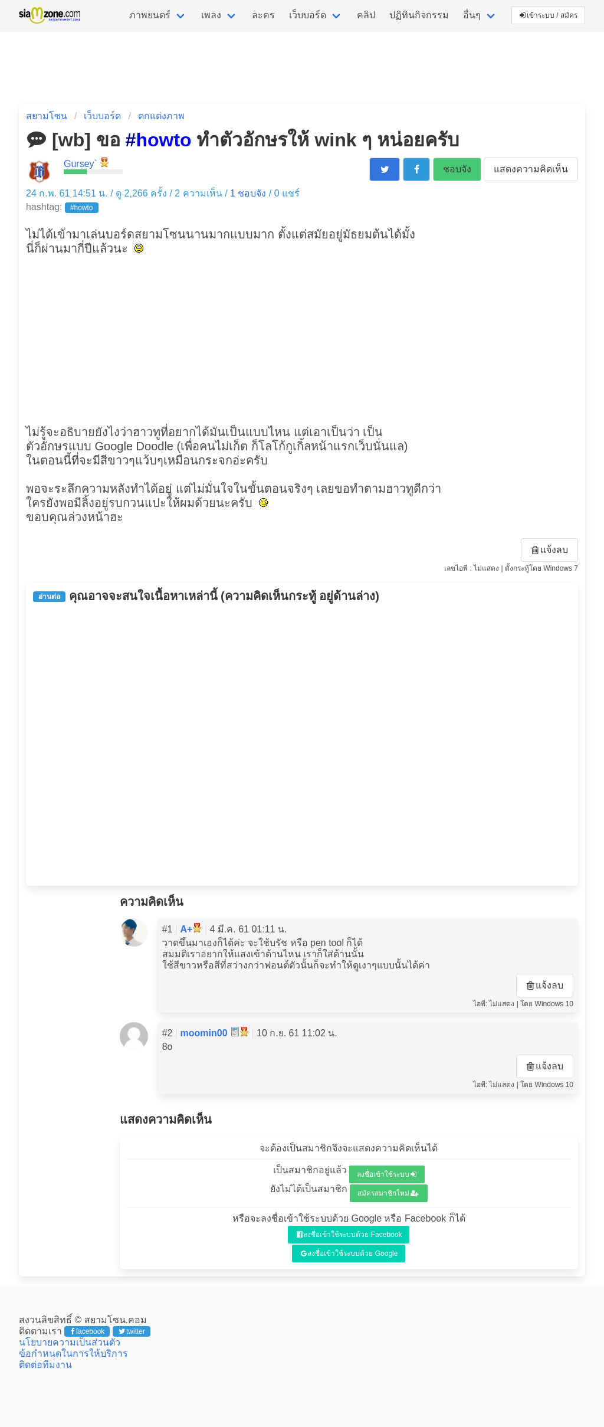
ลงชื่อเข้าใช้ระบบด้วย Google (349, 1253)
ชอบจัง (457, 169)
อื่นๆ (472, 15)
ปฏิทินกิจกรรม (419, 15)
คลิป (366, 15)
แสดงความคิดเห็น (531, 169)
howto (163, 139)
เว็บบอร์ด (307, 15)
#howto (81, 208)
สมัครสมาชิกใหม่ (388, 1193)
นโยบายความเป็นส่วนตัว (69, 1342)
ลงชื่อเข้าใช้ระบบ (386, 1174)
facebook (87, 1331)
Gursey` (80, 164)
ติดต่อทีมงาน (45, 1365)
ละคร (263, 15)
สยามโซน (46, 116)
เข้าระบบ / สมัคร (548, 15)
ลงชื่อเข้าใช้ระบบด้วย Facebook (349, 1234)
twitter (132, 1331)
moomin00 (204, 1033)
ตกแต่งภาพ (161, 116)
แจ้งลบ (549, 550)
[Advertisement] (302, 339)
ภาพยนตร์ (149, 15)
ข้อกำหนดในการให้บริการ (73, 1354)
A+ (186, 929)
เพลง (211, 15)
